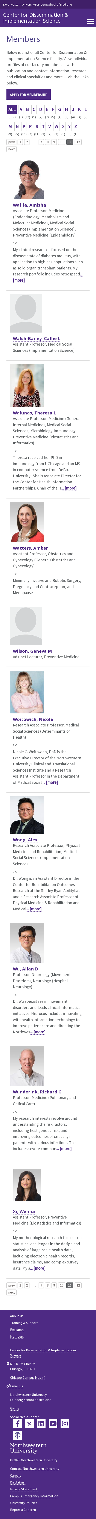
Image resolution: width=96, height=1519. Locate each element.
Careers (15, 1475)
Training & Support (24, 1323)
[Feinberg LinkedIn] (41, 1423)
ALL (12, 109)
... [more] (68, 488)
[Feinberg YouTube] (53, 1423)
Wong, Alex (25, 840)
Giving (14, 1408)
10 (61, 142)
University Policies (23, 1503)
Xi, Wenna (24, 1211)
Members (17, 1336)
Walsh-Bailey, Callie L (36, 338)
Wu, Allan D (25, 969)
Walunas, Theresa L (34, 413)
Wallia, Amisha (29, 205)
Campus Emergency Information (34, 1496)
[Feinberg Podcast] (17, 1435)
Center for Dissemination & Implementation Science (35, 17)
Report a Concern (23, 1509)
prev (11, 142)
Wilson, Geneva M (32, 651)
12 (78, 142)
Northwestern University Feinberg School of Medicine (37, 4)
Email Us (16, 1386)
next (11, 149)
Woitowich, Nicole (33, 719)
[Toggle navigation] (90, 21)
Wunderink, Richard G (37, 1092)
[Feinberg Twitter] (29, 1423)
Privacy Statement (24, 1489)
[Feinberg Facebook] (17, 1423)
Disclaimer (18, 1482)
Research (17, 1329)
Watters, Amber (30, 548)
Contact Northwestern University (34, 1468)
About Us (16, 1316)
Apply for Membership (28, 95)
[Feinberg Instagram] (65, 1423)
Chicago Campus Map (25, 1377)
